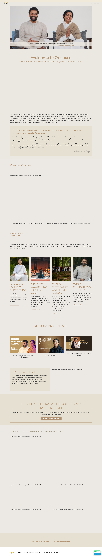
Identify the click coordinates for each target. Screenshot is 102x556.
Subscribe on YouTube (63, 542)
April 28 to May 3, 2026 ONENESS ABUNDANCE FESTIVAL (23, 357)
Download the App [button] (51, 419)
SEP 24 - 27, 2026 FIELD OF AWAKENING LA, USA (79, 354)
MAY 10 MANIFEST (50, 356)
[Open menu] (95, 3)
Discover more (15, 305)
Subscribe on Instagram (41, 542)
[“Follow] (97, 550)
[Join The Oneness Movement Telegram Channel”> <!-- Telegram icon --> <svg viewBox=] (97, 553)
